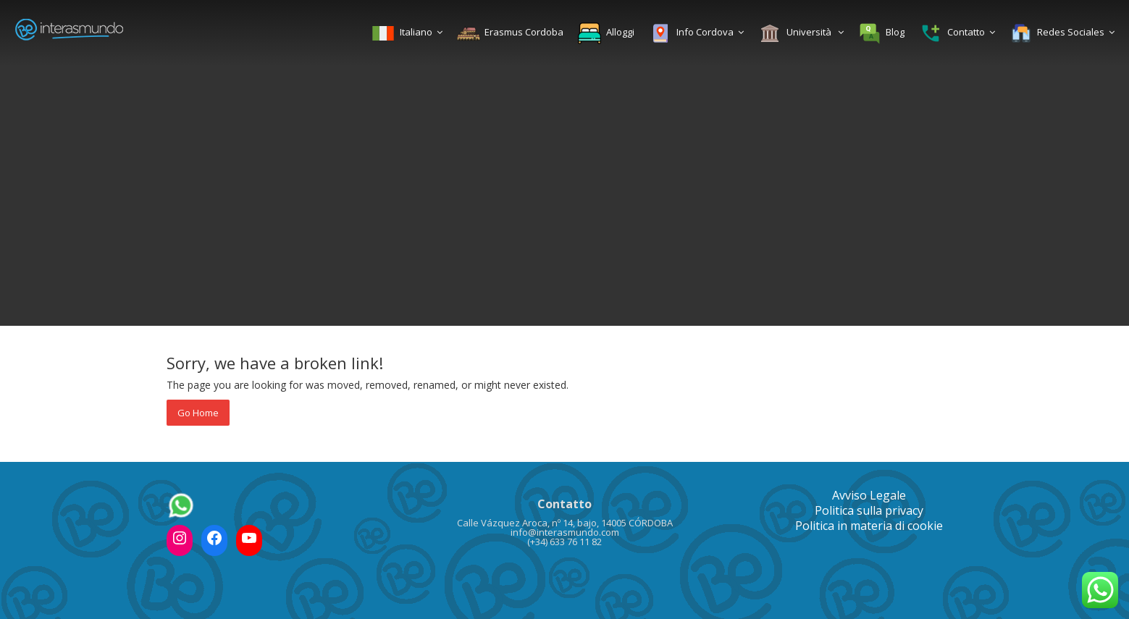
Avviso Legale (869, 495)
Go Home (198, 412)
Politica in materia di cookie (869, 526)
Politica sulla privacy (869, 510)
